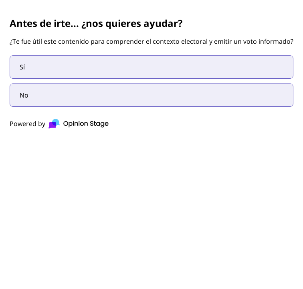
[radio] (151, 67)
